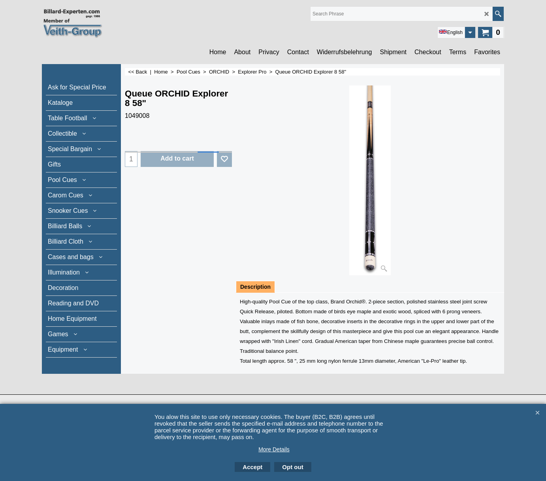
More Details (274, 449)
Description (255, 287)
